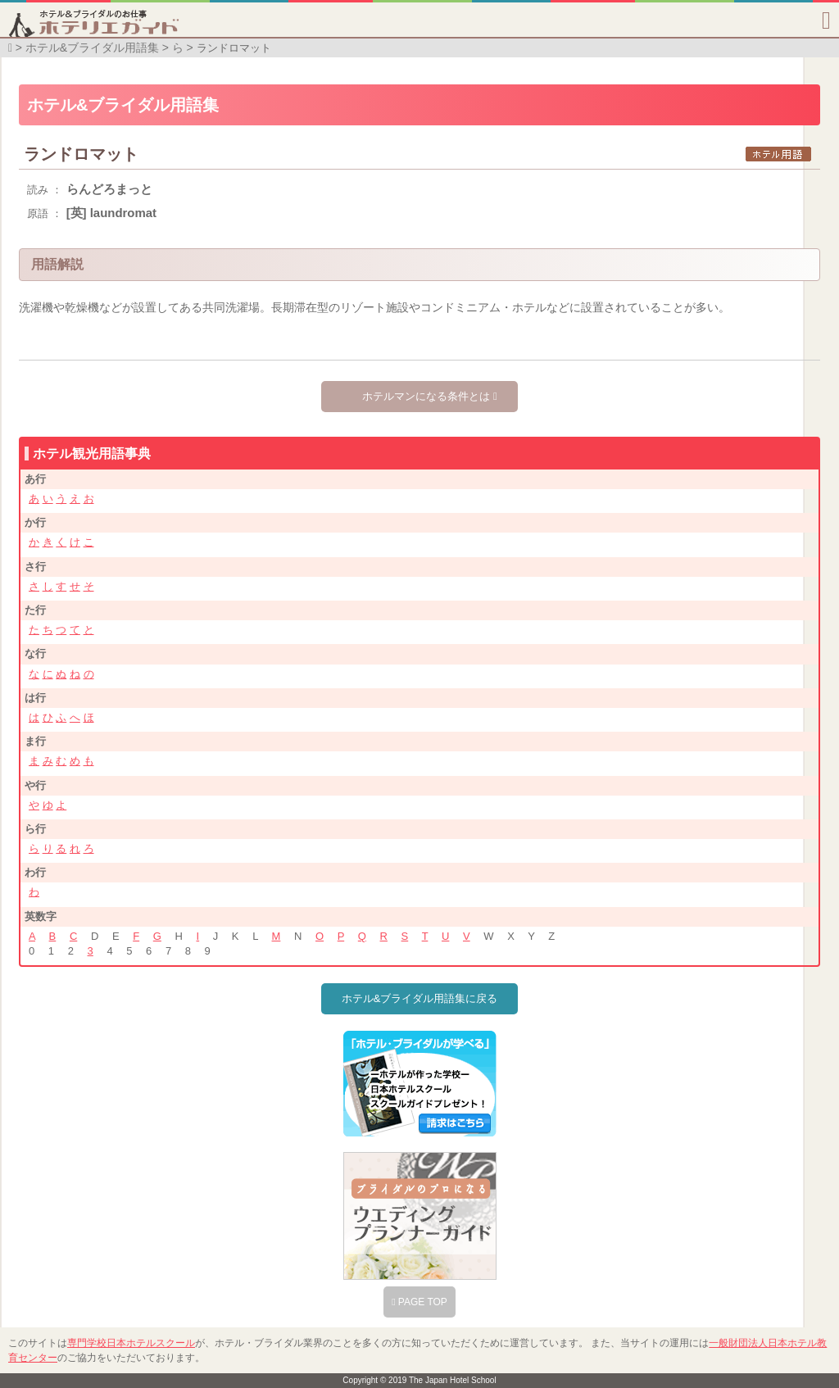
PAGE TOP (419, 1302)
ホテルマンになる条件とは (429, 396)
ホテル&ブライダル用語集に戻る (420, 998)
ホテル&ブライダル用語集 (92, 47)
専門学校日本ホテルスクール (131, 1343)
